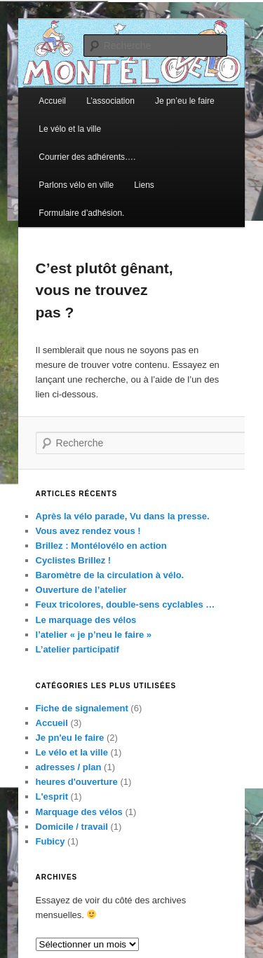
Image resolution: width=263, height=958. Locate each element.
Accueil (52, 101)
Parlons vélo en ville (76, 185)
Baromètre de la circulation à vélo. (110, 575)
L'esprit (52, 796)
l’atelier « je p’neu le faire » (93, 634)
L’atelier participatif (77, 649)
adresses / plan (69, 767)
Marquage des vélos (79, 812)
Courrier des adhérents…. (87, 157)
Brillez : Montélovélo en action (101, 545)
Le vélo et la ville (70, 129)
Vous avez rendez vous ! (88, 531)
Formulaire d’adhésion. (81, 213)
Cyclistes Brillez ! (74, 560)
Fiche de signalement (82, 708)
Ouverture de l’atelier (81, 589)
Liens (144, 185)
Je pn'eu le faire (70, 737)
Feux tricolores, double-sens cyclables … (125, 604)
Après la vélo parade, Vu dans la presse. (123, 516)
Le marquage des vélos (86, 620)
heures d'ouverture (77, 781)
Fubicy (50, 841)
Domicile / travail (72, 826)
